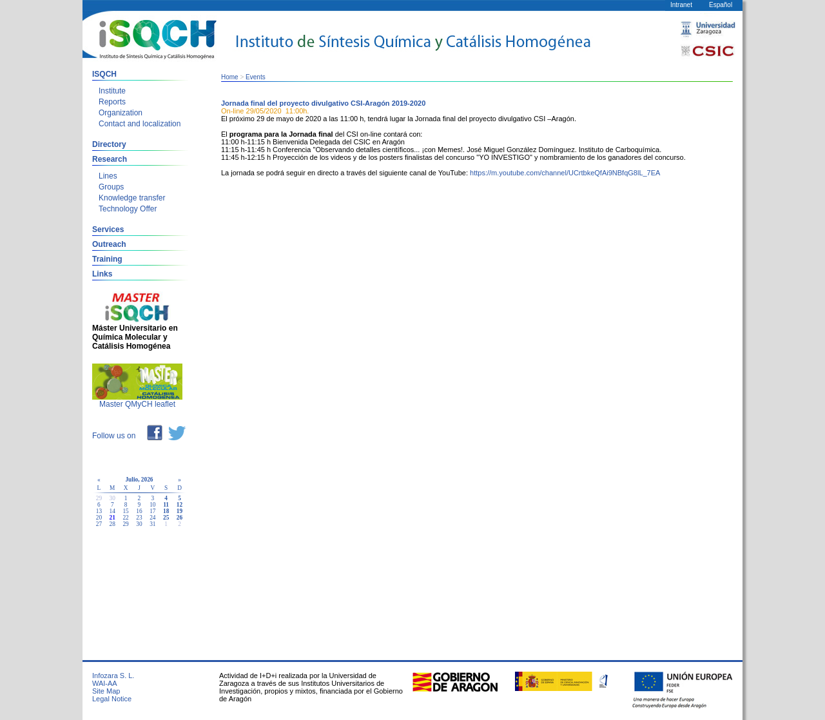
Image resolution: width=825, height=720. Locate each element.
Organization (120, 112)
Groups (111, 186)
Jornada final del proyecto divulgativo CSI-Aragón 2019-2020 (323, 103)
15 (125, 511)
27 (99, 524)
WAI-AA (104, 683)
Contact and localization (139, 123)
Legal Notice (111, 699)
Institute (112, 90)
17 (152, 511)
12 (179, 504)
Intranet (681, 4)
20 (99, 517)
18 (166, 511)
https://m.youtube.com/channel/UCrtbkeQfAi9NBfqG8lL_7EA (565, 173)
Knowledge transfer (132, 197)
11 (166, 504)
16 (139, 511)
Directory (109, 144)
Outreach (109, 244)
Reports (112, 101)
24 (152, 517)
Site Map (106, 691)
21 (112, 517)
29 (125, 524)
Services (108, 229)
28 (112, 524)
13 (99, 511)
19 (179, 511)
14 (112, 511)
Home (229, 77)
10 (152, 504)
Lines (108, 175)
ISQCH (104, 74)
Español (720, 4)
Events (256, 77)
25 (166, 517)
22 (125, 517)
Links (102, 273)
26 (179, 517)
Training (107, 259)
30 (139, 524)
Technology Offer (128, 208)
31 (152, 524)
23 (139, 517)
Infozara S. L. (113, 675)
